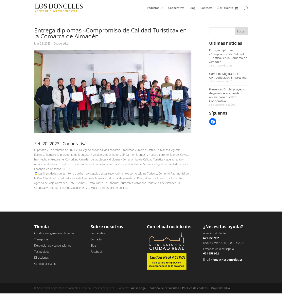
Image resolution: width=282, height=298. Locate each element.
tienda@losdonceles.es (227, 259)
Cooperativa (176, 8)
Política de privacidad (164, 288)
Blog (192, 8)
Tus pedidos (41, 251)
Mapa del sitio (220, 288)
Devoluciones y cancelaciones (52, 245)
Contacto (206, 8)
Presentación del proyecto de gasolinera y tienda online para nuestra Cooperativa (227, 95)
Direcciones (41, 257)
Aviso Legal (139, 288)
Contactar (97, 239)
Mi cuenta (226, 8)
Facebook (96, 251)
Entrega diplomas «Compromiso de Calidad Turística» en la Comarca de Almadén (228, 56)
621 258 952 (211, 238)
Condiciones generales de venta (54, 233)
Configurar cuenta (45, 264)
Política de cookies (195, 288)
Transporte (41, 239)
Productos (152, 8)
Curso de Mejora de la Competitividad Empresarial (228, 76)
